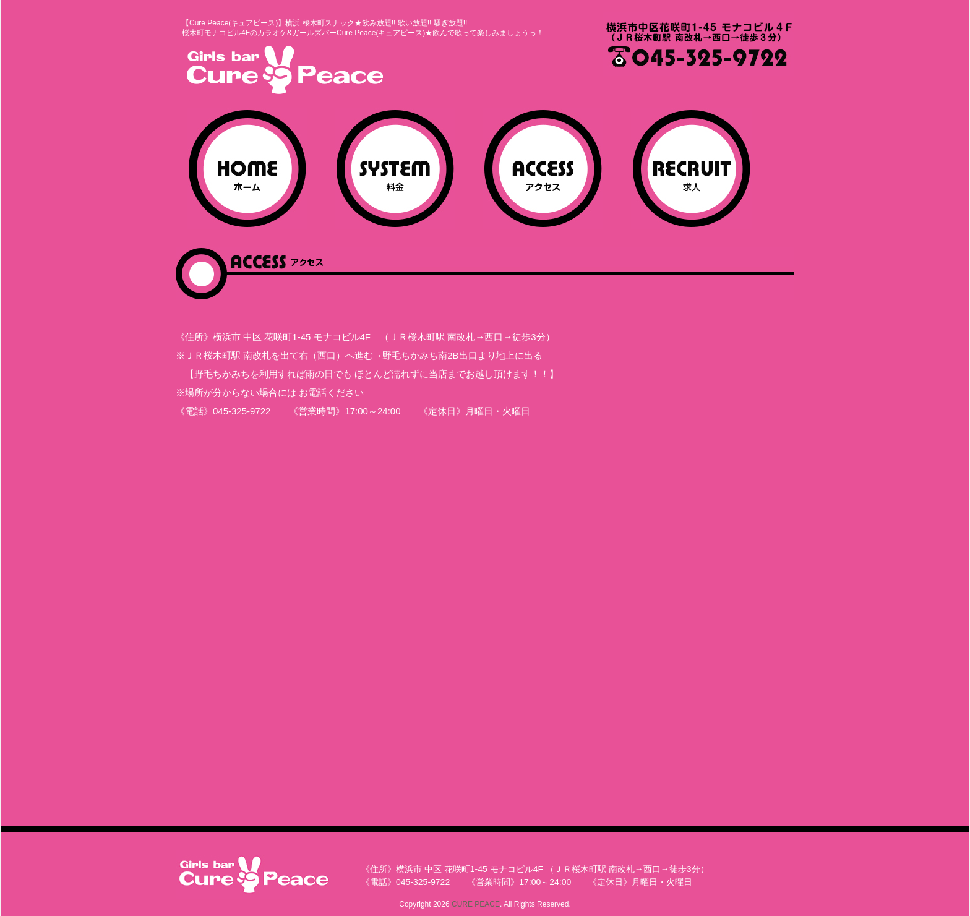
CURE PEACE (476, 904)
